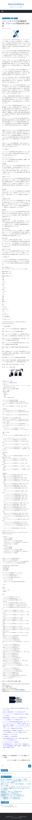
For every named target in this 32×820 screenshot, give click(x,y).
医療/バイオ (15, 18)
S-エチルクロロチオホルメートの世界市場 (10, 742)
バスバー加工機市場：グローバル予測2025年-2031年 (12, 719)
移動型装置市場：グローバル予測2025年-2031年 (10, 792)
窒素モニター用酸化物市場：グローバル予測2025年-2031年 (14, 712)
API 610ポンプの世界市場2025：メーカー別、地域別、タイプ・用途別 (14, 779)
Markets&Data (16, 4)
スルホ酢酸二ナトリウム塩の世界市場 (10, 736)
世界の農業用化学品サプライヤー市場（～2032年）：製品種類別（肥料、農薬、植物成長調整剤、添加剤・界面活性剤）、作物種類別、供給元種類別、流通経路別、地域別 (16, 745)
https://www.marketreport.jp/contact (21, 691)
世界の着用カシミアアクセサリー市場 (10, 734)
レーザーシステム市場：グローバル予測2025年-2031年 (19, 760)
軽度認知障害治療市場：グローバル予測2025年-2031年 (11, 794)
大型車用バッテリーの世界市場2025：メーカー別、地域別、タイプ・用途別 (15, 756)
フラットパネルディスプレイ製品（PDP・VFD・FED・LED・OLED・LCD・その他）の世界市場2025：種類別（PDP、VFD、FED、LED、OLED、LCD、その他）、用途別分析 (15, 788)
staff (10, 28)
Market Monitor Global (6, 18)
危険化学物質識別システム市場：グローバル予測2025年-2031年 (15, 717)
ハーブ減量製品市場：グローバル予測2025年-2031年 (10, 797)
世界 (12, 18)
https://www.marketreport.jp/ (6, 773)
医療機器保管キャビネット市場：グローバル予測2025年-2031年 (12, 795)
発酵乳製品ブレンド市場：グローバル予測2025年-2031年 (11, 791)
